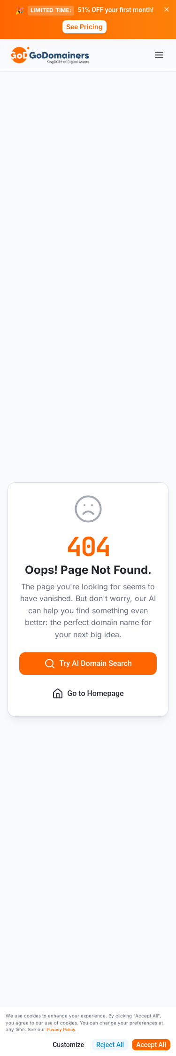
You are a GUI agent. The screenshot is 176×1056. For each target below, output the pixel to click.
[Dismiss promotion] (166, 9)
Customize (68, 1044)
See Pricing (84, 27)
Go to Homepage (87, 693)
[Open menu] (159, 55)
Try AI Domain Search (88, 663)
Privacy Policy (60, 1029)
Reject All (110, 1044)
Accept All (151, 1044)
